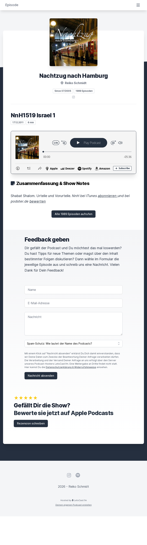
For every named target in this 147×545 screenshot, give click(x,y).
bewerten (37, 201)
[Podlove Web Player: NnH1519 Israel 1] (73, 152)
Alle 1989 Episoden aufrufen (73, 214)
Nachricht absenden (41, 375)
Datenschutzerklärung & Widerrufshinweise (71, 367)
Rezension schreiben (31, 423)
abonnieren (108, 196)
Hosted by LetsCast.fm (73, 500)
